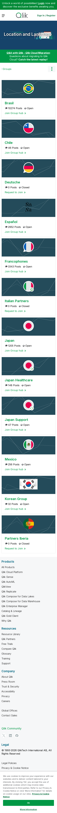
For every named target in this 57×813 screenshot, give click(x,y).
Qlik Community (11, 728)
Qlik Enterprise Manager (15, 606)
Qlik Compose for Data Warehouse (21, 601)
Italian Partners (17, 301)
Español (11, 222)
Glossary (6, 653)
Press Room (8, 681)
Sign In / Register (46, 15)
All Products (8, 567)
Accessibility (8, 691)
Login (41, 3)
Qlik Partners (8, 639)
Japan (9, 340)
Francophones (16, 261)
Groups (7, 68)
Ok (28, 803)
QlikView (6, 586)
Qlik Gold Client (10, 615)
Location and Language (28, 34)
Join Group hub (14, 113)
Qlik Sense (7, 576)
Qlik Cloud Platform (12, 572)
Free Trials (7, 643)
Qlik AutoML (8, 581)
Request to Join (14, 192)
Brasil (9, 103)
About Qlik (7, 676)
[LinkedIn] (10, 735)
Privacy (6, 696)
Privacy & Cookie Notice (15, 767)
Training (6, 658)
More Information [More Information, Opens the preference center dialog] (28, 809)
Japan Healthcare (19, 380)
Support (6, 663)
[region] (28, 792)
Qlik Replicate (9, 591)
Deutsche (12, 182)
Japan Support (16, 420)
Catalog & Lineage (12, 611)
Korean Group (16, 499)
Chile (9, 143)
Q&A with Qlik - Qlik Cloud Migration (28, 52)
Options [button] (51, 69)
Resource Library (11, 634)
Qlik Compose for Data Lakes (18, 596)
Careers (6, 701)
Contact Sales (9, 715)
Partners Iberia (16, 538)
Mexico (11, 459)
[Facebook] (17, 735)
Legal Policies (9, 763)
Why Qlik (6, 620)
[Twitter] (4, 735)
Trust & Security (10, 686)
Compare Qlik (9, 648)
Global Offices (9, 710)
